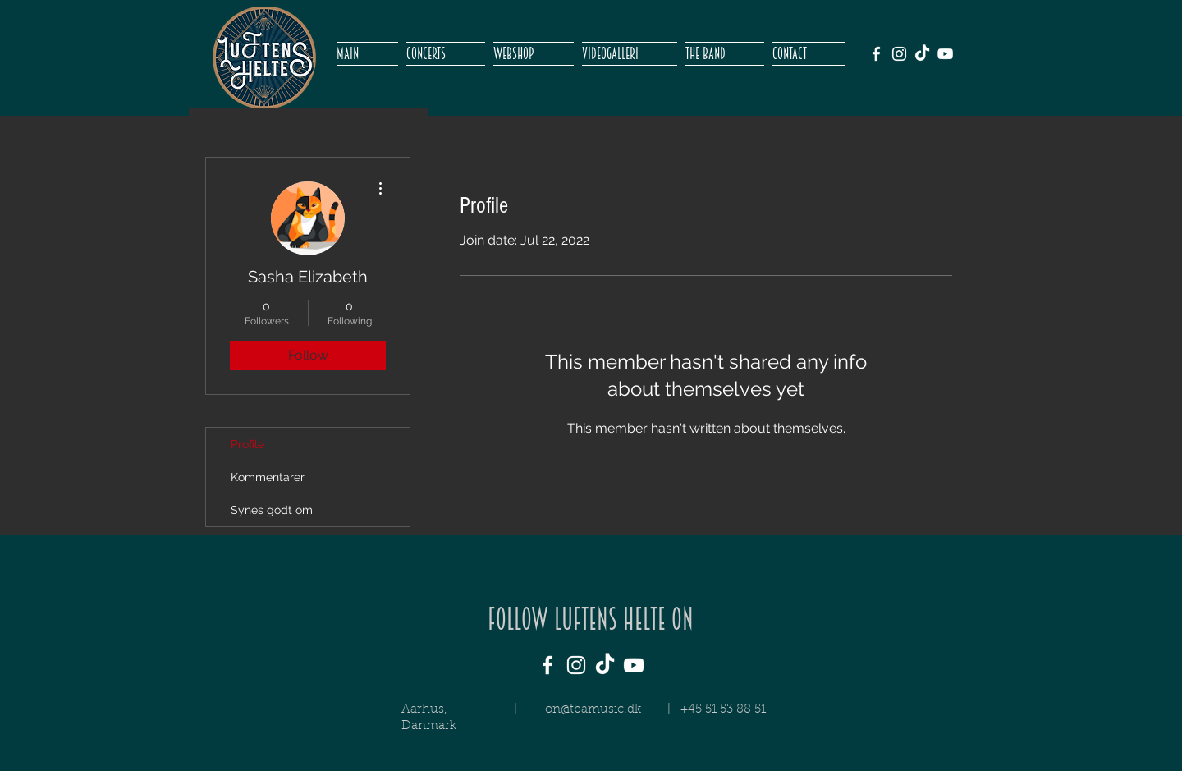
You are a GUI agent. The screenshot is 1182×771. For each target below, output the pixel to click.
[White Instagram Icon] (899, 53)
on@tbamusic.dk (593, 710)
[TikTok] (922, 53)
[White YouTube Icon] (945, 53)
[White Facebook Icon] (876, 53)
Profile (247, 444)
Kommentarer (268, 477)
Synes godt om (272, 509)
